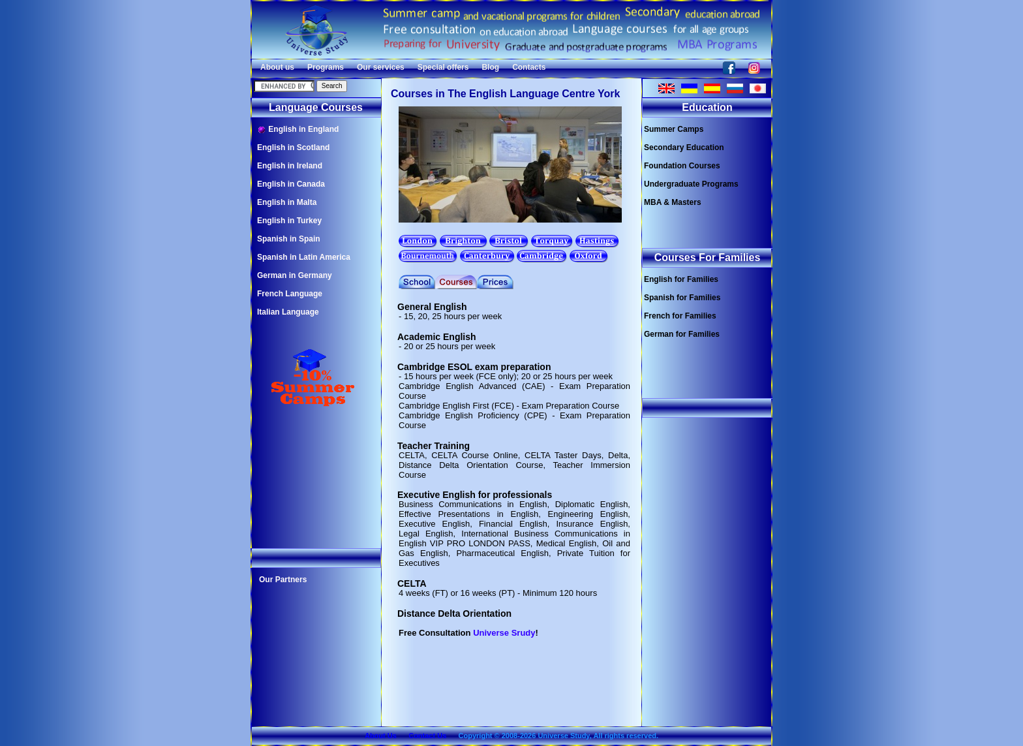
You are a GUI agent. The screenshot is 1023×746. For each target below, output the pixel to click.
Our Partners (283, 579)
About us (277, 67)
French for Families (680, 315)
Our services (381, 67)
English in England (298, 129)
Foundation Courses (682, 165)
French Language (289, 293)
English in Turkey (289, 220)
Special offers (443, 67)
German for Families (682, 334)
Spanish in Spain (288, 238)
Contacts (528, 67)
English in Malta (286, 202)
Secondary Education (684, 147)
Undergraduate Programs (691, 184)
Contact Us (427, 735)
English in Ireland (289, 165)
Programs (325, 67)
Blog (490, 67)
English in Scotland (293, 147)
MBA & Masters (672, 202)
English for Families (681, 279)
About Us (381, 735)
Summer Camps (673, 129)
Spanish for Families (682, 297)
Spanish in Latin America (303, 257)
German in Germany (294, 275)
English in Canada (291, 184)
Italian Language (288, 312)
